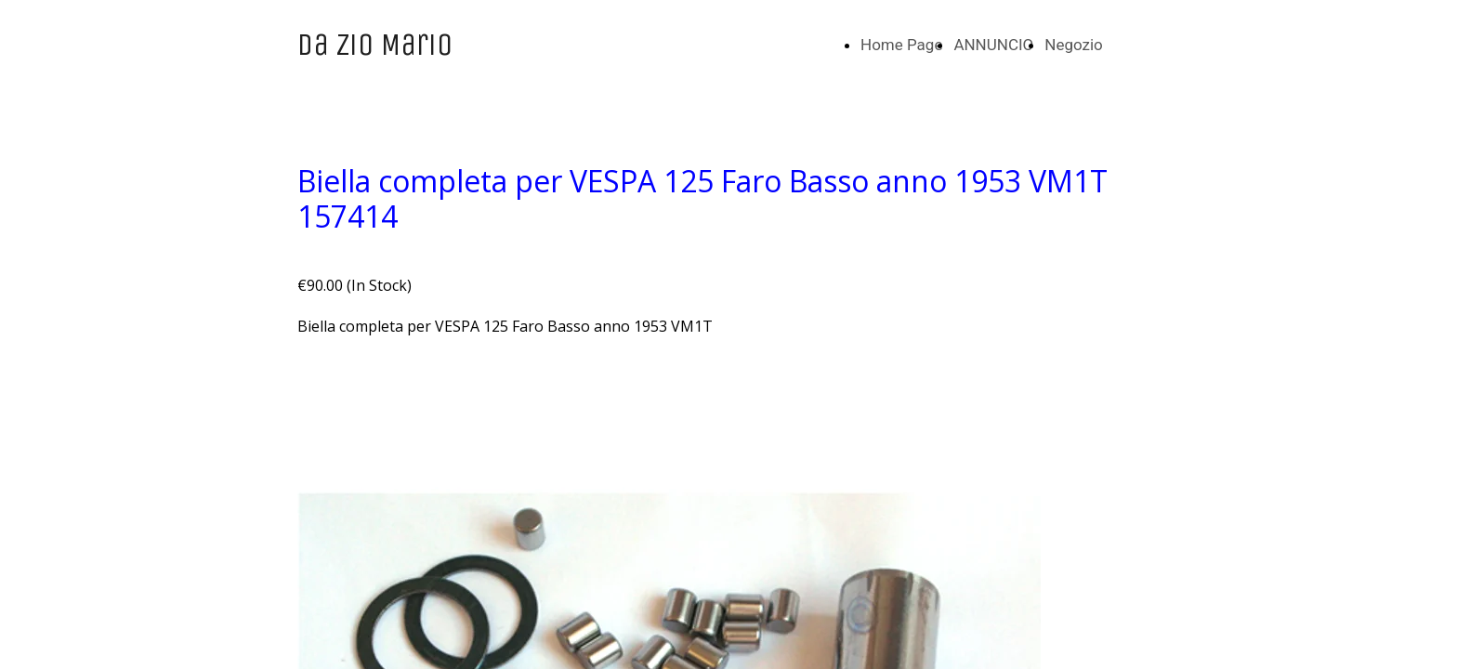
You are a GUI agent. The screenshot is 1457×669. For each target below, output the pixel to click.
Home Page (901, 44)
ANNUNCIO (993, 44)
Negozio (1073, 44)
